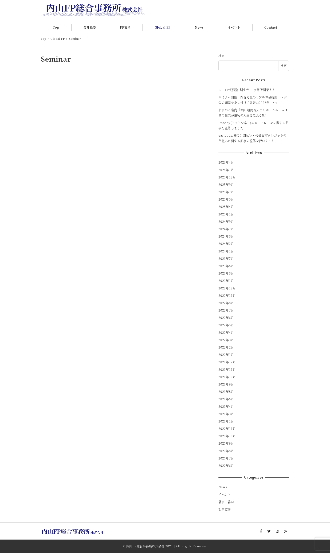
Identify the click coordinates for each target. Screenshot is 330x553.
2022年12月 (227, 288)
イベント (224, 494)
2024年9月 (226, 221)
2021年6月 (226, 399)
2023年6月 (226, 266)
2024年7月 (226, 229)
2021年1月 (226, 421)
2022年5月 (226, 325)
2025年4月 (226, 207)
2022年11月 (227, 295)
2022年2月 (226, 347)
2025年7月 (226, 192)
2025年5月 (226, 199)
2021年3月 (226, 414)
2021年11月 (227, 369)
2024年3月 (226, 236)
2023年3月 (226, 273)
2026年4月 (226, 162)
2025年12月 (227, 177)
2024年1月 (226, 251)
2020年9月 (226, 443)
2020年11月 (227, 428)
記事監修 (224, 509)
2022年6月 (226, 317)
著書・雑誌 (226, 502)
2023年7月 (226, 258)
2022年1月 (226, 354)
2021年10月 (227, 377)
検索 (221, 56)
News (222, 487)
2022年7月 (226, 310)
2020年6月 (226, 465)
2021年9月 (226, 384)
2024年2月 (226, 244)
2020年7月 (226, 458)
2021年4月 (226, 406)
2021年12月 (227, 362)
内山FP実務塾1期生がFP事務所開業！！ (246, 90)
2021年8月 (226, 391)
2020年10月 (227, 436)
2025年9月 (226, 184)
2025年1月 (226, 214)
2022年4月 (226, 332)
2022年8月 (226, 303)
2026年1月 (226, 170)
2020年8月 (226, 451)
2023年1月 (226, 280)
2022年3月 (226, 340)
